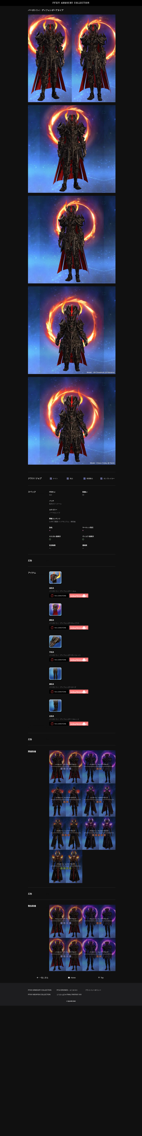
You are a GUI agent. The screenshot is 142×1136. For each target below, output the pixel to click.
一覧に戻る (42, 978)
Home (72, 978)
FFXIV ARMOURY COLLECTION (71, 3)
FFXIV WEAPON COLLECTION (39, 994)
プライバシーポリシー (93, 990)
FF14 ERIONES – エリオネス (67, 990)
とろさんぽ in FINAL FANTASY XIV (69, 994)
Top (101, 978)
